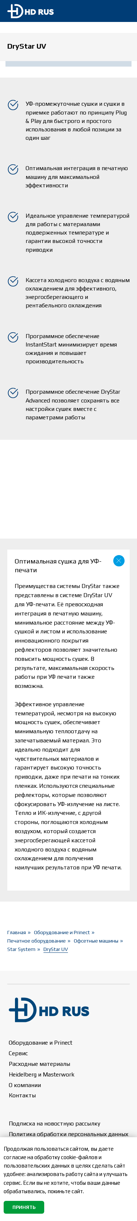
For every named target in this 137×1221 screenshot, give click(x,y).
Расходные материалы (39, 1063)
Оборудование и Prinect (62, 932)
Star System (21, 949)
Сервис (18, 1053)
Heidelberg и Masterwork (42, 1074)
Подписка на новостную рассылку (54, 1123)
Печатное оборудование (36, 941)
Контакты (22, 1095)
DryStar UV (55, 949)
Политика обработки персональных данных (68, 1134)
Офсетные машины (96, 941)
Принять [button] (23, 1207)
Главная (16, 932)
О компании (25, 1085)
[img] (122, 11)
